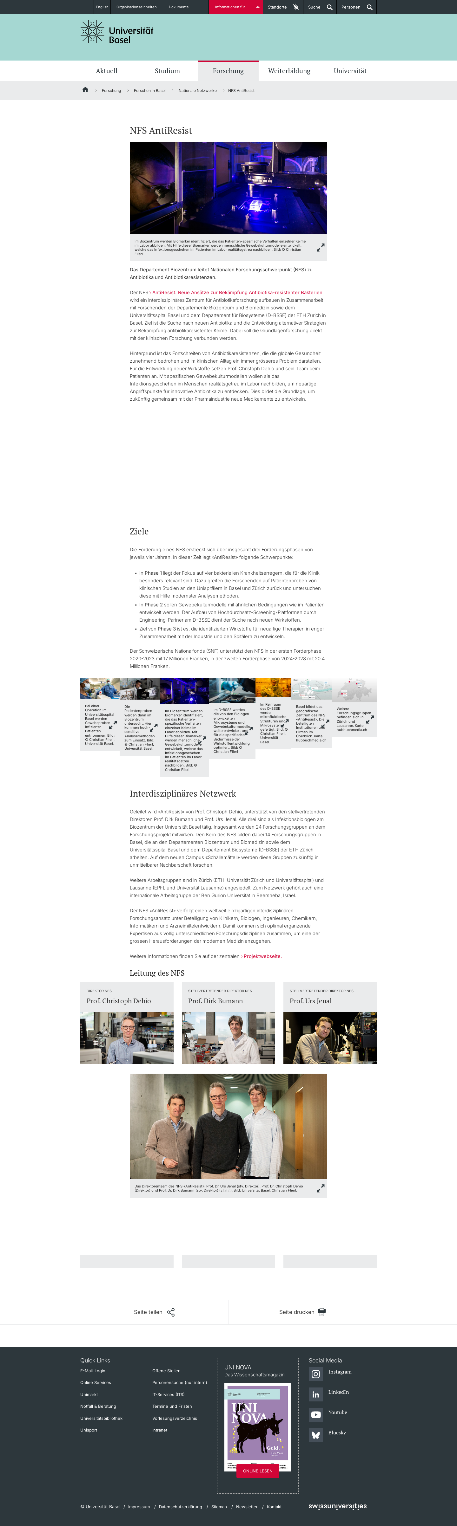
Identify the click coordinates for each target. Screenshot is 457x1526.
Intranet (159, 1429)
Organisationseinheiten (140, 7)
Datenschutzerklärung (180, 1506)
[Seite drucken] (302, 1312)
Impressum (139, 1506)
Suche (312, 9)
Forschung (228, 70)
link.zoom (113, 725)
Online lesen (258, 1470)
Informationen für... (232, 7)
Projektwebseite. (263, 956)
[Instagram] (330, 1374)
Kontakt (274, 1506)
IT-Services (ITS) (168, 1394)
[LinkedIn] (329, 1394)
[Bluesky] (327, 1435)
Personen (349, 9)
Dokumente (182, 7)
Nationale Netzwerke (198, 90)
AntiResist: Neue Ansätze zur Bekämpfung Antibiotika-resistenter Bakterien (237, 292)
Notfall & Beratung (98, 1406)
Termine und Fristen (172, 1406)
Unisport (88, 1429)
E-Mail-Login (92, 1370)
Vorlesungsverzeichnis (174, 1418)
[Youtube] (328, 1415)
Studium (167, 70)
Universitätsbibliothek (101, 1418)
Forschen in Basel (150, 90)
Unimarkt (89, 1394)
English (102, 7)
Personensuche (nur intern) (179, 1382)
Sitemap (219, 1506)
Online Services (95, 1382)
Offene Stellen (166, 1370)
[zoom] (228, 187)
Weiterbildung (289, 70)
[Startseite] (85, 90)
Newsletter (247, 1506)
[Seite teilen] (154, 1312)
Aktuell (106, 70)
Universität (350, 70)
